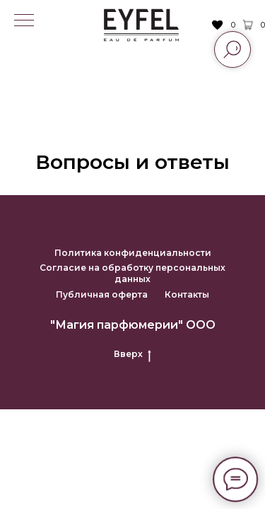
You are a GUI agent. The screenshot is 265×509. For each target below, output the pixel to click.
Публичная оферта (102, 294)
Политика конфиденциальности (132, 252)
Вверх (132, 354)
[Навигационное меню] (24, 21)
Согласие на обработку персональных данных (132, 273)
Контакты (187, 294)
